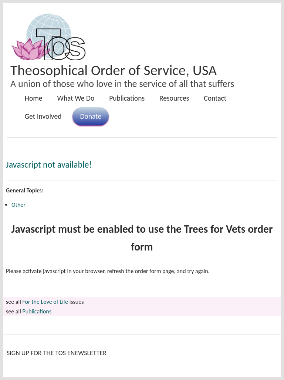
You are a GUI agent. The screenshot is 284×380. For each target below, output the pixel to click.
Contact (215, 98)
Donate (90, 116)
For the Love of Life (45, 301)
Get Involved (43, 116)
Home (34, 98)
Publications (127, 98)
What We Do (76, 98)
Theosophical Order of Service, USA (113, 70)
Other (18, 204)
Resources (174, 98)
